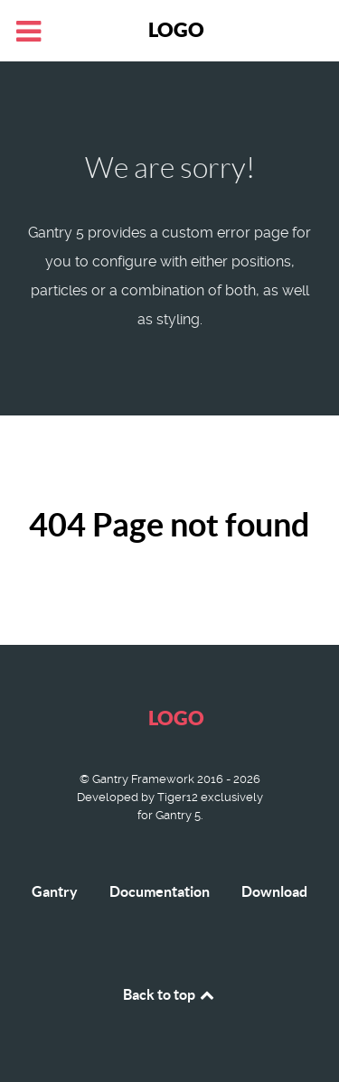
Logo (176, 29)
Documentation (159, 891)
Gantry (55, 891)
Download (274, 891)
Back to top (170, 994)
